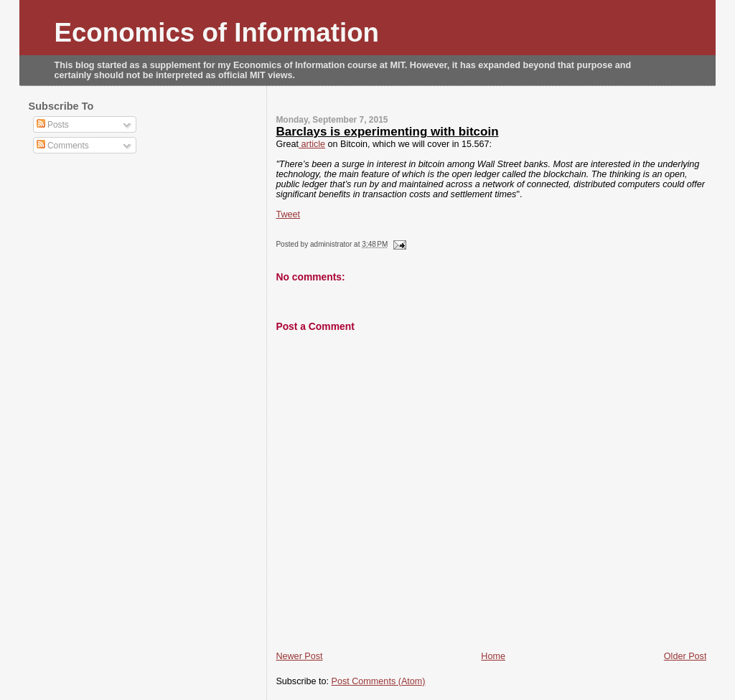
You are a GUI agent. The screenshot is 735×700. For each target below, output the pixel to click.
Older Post (685, 656)
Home (493, 656)
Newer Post (299, 656)
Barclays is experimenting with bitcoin (387, 131)
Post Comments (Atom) (379, 681)
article (312, 144)
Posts (53, 125)
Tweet (288, 214)
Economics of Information (217, 32)
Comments (63, 146)
